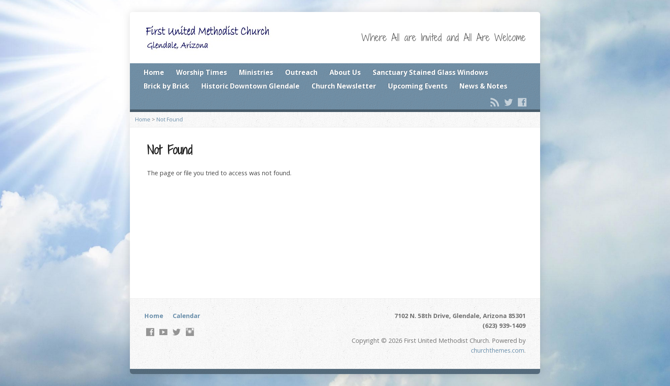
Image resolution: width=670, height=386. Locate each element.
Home (154, 72)
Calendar (186, 316)
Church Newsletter (343, 86)
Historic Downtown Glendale (250, 86)
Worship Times (201, 72)
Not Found (169, 119)
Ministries (256, 72)
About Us (345, 72)
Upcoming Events (417, 86)
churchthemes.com (497, 350)
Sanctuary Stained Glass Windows (430, 72)
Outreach (301, 72)
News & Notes (483, 86)
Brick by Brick (166, 86)
